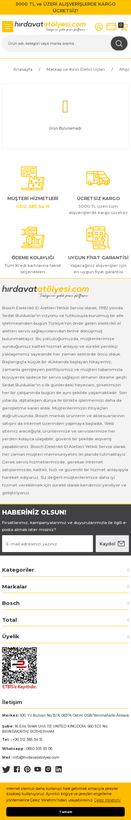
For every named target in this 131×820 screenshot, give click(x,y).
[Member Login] (99, 27)
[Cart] (124, 27)
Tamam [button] (65, 812)
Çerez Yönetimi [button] (107, 800)
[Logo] (50, 26)
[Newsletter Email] (47, 543)
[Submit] (112, 543)
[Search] (65, 43)
